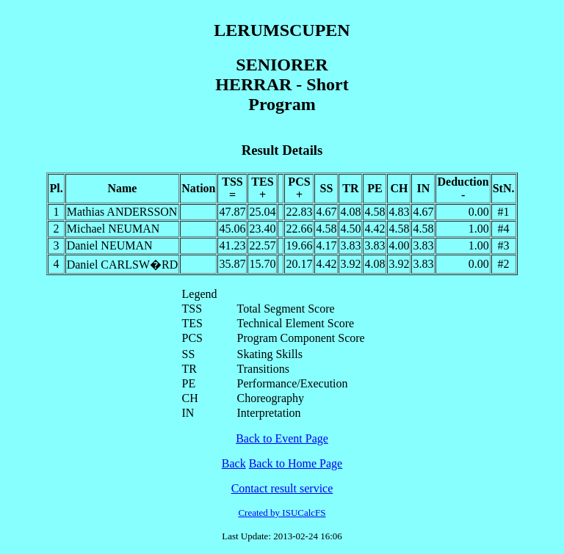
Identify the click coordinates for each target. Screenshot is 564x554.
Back (234, 463)
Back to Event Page (282, 438)
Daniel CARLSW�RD (122, 264)
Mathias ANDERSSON (122, 211)
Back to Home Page (296, 463)
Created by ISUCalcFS (281, 512)
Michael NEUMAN (113, 228)
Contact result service (282, 488)
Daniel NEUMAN (110, 245)
